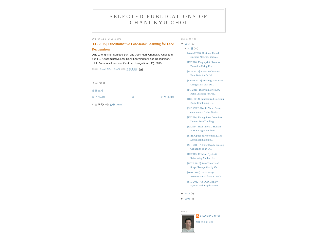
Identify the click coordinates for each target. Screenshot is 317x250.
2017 (188, 43)
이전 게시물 (168, 96)
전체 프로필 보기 (204, 222)
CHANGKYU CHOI (210, 216)
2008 (188, 198)
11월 (191, 48)
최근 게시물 (99, 96)
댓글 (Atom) (116, 104)
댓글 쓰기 (97, 90)
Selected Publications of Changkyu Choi (159, 19)
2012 (188, 193)
